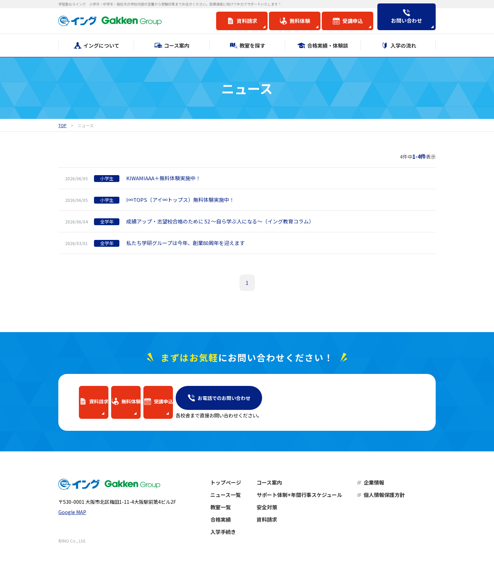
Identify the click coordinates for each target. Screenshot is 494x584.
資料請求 (281, 526)
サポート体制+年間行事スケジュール (313, 501)
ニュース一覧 (239, 501)
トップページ (239, 489)
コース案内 (283, 489)
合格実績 (234, 526)
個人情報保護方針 (398, 501)
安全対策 (281, 514)
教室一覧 (234, 514)
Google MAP (72, 526)
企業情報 (388, 489)
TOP (62, 125)
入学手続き (237, 538)
